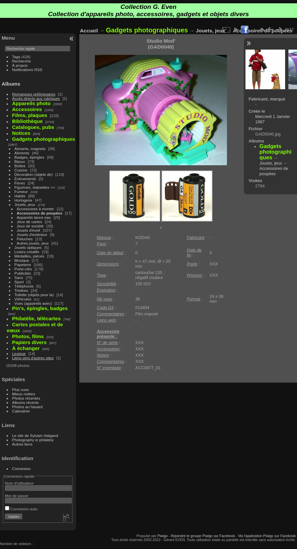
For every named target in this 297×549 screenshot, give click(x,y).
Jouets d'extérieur (32, 234)
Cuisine (21, 170)
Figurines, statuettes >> (35, 187)
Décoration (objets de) (34, 174)
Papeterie (23, 264)
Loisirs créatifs (27, 252)
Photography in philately (33, 440)
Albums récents (25, 402)
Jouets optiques (28, 247)
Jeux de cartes (29, 221)
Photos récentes (26, 398)
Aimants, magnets (30, 148)
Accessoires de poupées (39, 213)
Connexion (21, 468)
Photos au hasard (27, 407)
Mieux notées (23, 394)
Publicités (23, 273)
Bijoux (20, 161)
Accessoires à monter (35, 209)
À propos (20, 65)
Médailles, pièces (29, 256)
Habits (20, 196)
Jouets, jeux (25, 204)
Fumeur (21, 191)
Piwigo (162, 536)
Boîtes (20, 166)
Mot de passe (16, 495)
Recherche (21, 61)
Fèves (20, 183)
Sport (19, 282)
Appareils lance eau (34, 217)
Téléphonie (24, 286)
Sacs (19, 277)
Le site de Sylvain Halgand (35, 435)
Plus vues (20, 389)
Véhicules (23, 299)
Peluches (25, 239)
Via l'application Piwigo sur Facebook (267, 536)
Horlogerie (23, 200)
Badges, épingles (29, 157)
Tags (16, 57)
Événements (25, 178)
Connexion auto (21, 509)
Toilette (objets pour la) (34, 295)
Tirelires (21, 290)
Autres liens (22, 444)
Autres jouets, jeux (33, 243)
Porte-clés (23, 269)
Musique (22, 260)
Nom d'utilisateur (19, 483)
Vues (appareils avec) (33, 303)
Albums (11, 84)
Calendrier (21, 411)
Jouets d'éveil (28, 230)
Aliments (22, 153)
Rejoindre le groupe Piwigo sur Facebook (203, 536)
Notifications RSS (27, 69)
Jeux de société (30, 226)
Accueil (89, 30)
